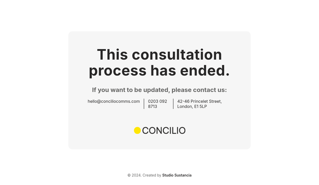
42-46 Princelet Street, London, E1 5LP (199, 104)
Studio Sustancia (177, 175)
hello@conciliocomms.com (114, 101)
